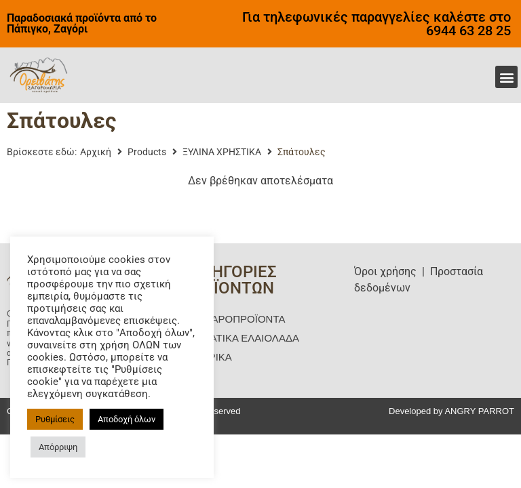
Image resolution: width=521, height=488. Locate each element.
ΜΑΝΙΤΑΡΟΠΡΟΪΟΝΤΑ (232, 319)
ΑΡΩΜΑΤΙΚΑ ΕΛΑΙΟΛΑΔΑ (239, 338)
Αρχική (95, 151)
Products (147, 151)
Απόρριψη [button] (58, 447)
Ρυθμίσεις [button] (55, 419)
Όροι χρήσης (385, 271)
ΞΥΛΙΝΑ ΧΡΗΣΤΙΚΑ (221, 151)
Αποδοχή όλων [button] (126, 419)
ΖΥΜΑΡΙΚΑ (206, 357)
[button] (506, 77)
